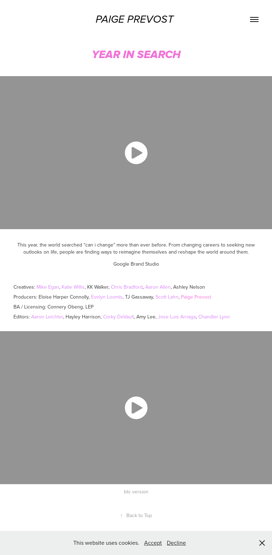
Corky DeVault (118, 316)
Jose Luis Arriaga (177, 316)
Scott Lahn (166, 296)
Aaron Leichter (47, 316)
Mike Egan (47, 286)
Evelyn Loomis (107, 296)
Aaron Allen (158, 286)
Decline (176, 542)
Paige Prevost (136, 19)
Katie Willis (73, 286)
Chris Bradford (127, 286)
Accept (153, 542)
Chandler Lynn (214, 316)
